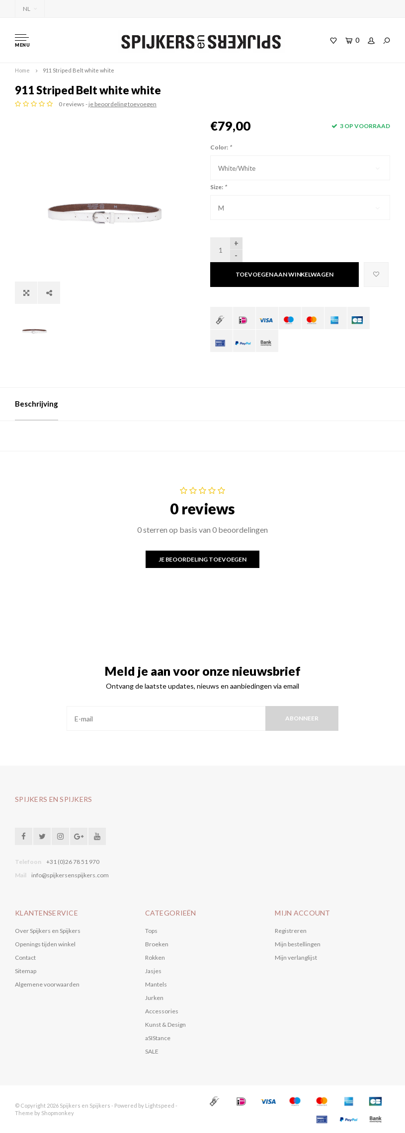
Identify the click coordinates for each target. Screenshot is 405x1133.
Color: (221, 147)
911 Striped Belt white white (78, 70)
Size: (218, 187)
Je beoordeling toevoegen (202, 559)
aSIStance (157, 1038)
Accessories (161, 1011)
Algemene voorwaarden (47, 984)
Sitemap (25, 971)
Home (22, 70)
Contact (25, 957)
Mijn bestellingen (298, 944)
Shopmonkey (57, 1113)
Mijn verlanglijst (296, 957)
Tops (151, 930)
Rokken (155, 957)
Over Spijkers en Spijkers (48, 930)
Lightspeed (159, 1105)
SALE (152, 1051)
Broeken (156, 944)
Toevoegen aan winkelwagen (284, 274)
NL (30, 8)
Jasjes (153, 971)
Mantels (156, 984)
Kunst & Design (165, 1024)
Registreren (291, 930)
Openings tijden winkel (45, 944)
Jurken (154, 997)
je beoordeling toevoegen (122, 104)
